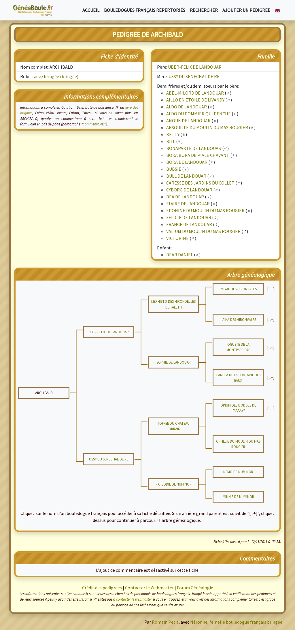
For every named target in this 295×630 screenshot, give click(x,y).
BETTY (172, 134)
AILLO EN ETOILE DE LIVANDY (195, 100)
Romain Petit (165, 622)
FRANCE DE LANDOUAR (189, 224)
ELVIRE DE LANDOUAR (188, 203)
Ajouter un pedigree (246, 10)
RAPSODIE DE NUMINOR (174, 484)
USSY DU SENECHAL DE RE (194, 76)
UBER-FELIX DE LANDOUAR (195, 67)
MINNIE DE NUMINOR (238, 496)
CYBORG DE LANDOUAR (189, 190)
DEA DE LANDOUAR (185, 197)
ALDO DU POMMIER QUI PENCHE (198, 113)
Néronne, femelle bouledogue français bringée (236, 622)
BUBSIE (173, 169)
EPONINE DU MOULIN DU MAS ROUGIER (205, 210)
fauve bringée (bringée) (55, 76)
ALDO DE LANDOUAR (186, 107)
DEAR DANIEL (179, 254)
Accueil (90, 10)
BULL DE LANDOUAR (186, 176)
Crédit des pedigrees (102, 587)
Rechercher (204, 10)
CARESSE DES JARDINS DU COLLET (200, 183)
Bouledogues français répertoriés (144, 10)
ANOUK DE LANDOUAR (188, 120)
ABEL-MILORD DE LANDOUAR (195, 93)
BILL (170, 141)
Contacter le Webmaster (149, 587)
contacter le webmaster (134, 599)
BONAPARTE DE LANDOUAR (193, 148)
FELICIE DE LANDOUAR (188, 217)
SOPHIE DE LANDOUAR (173, 362)
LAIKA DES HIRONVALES (238, 319)
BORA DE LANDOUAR (186, 162)
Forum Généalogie (195, 587)
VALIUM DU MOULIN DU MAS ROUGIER (203, 231)
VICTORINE (177, 238)
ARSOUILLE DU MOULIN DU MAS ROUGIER (207, 127)
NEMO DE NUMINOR (238, 471)
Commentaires (94, 124)
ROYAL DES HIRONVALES (238, 289)
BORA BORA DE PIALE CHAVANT (197, 155)
